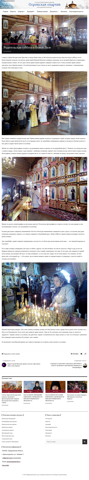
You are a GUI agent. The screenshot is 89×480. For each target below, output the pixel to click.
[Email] (81, 354)
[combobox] (63, 445)
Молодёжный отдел (7, 436)
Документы (48, 436)
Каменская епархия (7, 430)
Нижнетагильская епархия (9, 427)
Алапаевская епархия (8, 433)
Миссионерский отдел (8, 439)
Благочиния (48, 433)
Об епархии (48, 421)
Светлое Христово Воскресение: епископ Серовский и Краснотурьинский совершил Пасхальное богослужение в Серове (11, 400)
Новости (25, 43)
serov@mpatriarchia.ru (14, 465)
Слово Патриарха (73, 392)
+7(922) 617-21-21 (8, 462)
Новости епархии (34, 43)
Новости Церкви (80, 391)
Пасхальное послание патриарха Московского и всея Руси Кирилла (76, 397)
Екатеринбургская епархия (9, 424)
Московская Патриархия (9, 421)
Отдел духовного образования (10, 445)
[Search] (84, 445)
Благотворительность (9, 0)
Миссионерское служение (12, 43)
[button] (85, 354)
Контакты (48, 439)
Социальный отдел (7, 442)
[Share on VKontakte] (74, 354)
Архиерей (48, 427)
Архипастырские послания (11, 391)
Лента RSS (6, 469)
